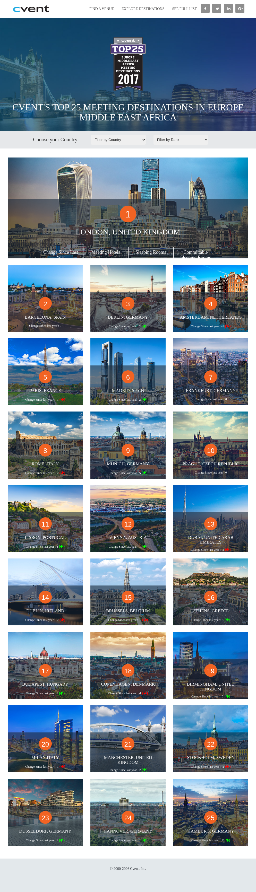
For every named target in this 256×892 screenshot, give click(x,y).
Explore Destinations (143, 9)
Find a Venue (101, 9)
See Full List (184, 9)
